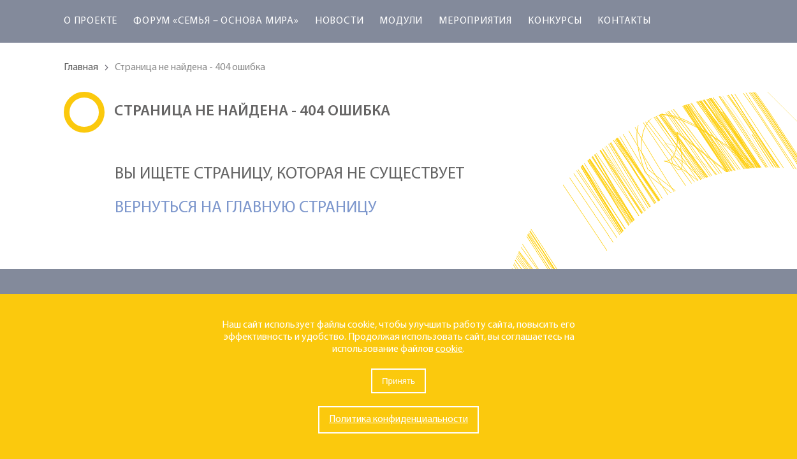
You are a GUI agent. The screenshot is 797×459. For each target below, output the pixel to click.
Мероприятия (475, 21)
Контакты (623, 21)
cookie (449, 349)
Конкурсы (554, 21)
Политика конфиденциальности (398, 419)
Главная (81, 67)
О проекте (90, 21)
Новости (339, 21)
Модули (401, 21)
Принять (398, 381)
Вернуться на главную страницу (246, 208)
